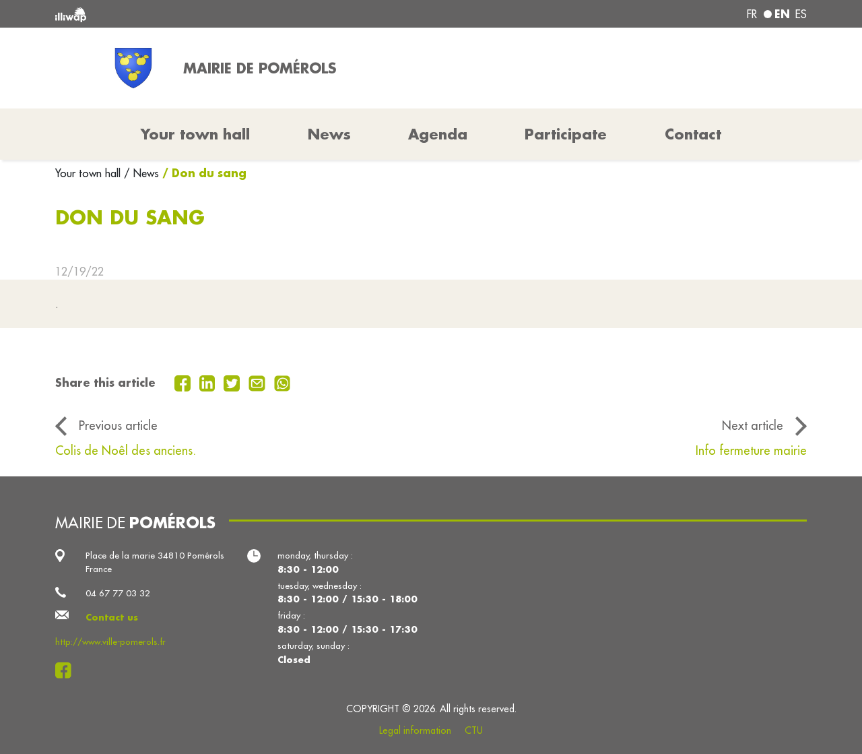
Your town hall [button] (195, 134)
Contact (693, 134)
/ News (141, 173)
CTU (474, 730)
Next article (752, 425)
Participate (566, 134)
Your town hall (89, 173)
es (801, 14)
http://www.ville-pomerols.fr (110, 642)
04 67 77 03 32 (118, 593)
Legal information (415, 730)
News (329, 134)
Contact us (112, 617)
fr (752, 14)
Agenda (437, 134)
